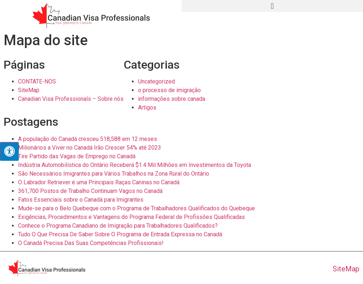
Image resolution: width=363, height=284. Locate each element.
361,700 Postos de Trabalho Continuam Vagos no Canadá (90, 191)
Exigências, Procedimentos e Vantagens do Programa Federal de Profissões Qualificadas (131, 217)
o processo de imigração (169, 90)
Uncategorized (156, 81)
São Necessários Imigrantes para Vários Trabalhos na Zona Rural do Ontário (113, 173)
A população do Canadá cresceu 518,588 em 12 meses (87, 138)
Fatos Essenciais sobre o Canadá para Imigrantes (80, 199)
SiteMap (28, 90)
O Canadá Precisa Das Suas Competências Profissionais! (91, 243)
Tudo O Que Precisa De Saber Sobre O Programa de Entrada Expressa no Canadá (120, 234)
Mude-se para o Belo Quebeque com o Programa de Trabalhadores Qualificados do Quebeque (136, 208)
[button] (272, 6)
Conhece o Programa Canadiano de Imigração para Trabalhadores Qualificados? (118, 225)
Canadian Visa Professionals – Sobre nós (71, 98)
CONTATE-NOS (37, 81)
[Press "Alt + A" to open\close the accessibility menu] (9, 151)
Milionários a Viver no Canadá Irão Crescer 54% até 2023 (89, 147)
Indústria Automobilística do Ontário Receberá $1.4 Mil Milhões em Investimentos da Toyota (134, 165)
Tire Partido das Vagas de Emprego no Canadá (76, 156)
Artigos (147, 107)
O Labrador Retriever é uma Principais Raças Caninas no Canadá (99, 182)
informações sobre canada (171, 98)
